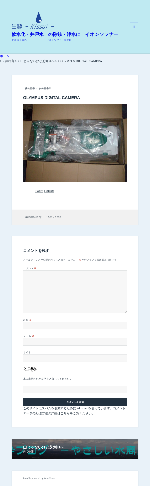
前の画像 (30, 88)
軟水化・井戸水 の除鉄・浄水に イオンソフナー (65, 34)
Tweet (39, 191)
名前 (27, 320)
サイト (27, 352)
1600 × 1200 (54, 217)
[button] (33, 20)
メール (28, 336)
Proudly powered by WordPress (39, 478)
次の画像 (44, 88)
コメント (30, 268)
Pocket (49, 191)
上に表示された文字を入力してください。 (47, 378)
